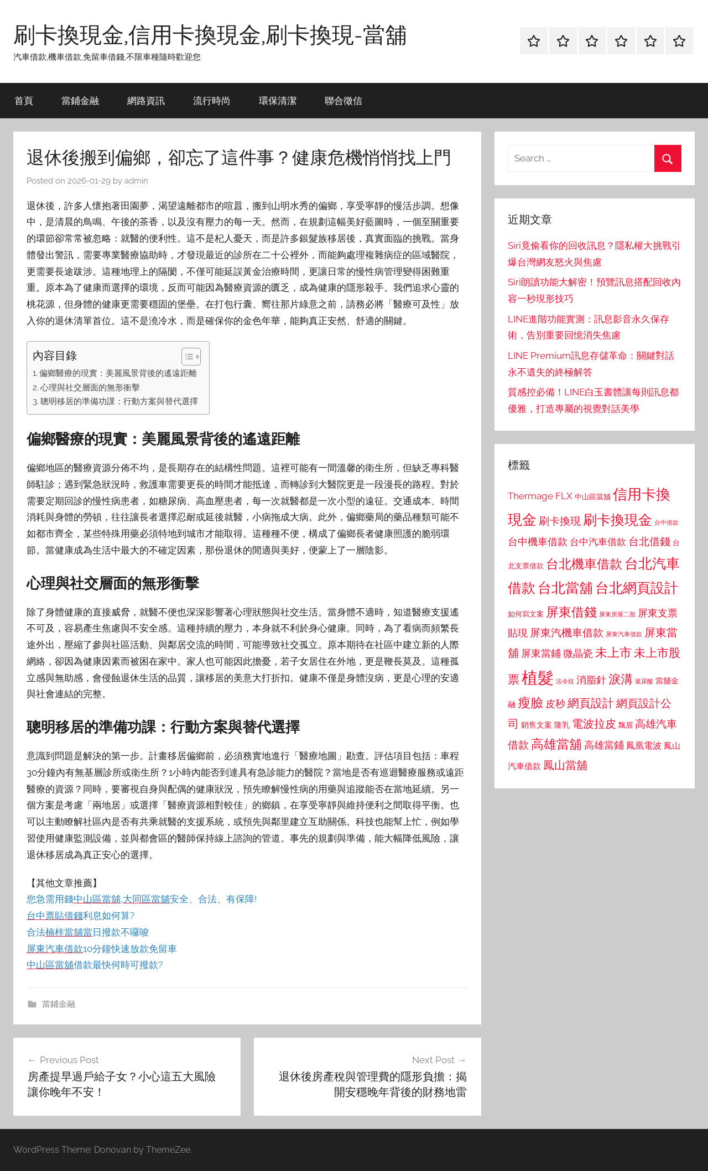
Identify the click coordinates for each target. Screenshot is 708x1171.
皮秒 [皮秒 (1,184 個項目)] (555, 703)
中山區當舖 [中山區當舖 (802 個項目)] (593, 497)
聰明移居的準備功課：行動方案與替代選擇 (119, 401)
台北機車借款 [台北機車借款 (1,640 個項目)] (584, 563)
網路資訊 (146, 100)
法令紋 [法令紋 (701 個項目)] (565, 681)
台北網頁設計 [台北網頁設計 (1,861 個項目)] (636, 588)
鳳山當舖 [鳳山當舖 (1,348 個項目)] (565, 765)
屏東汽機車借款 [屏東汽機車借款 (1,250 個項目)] (566, 632)
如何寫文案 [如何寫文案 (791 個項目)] (526, 614)
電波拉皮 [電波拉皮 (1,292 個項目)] (594, 724)
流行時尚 (212, 100)
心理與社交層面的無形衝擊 (90, 388)
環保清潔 (277, 100)
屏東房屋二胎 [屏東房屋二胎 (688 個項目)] (617, 614)
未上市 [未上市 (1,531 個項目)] (613, 652)
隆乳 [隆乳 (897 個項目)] (562, 724)
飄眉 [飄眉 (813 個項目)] (625, 725)
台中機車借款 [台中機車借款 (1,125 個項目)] (538, 541)
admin (136, 181)
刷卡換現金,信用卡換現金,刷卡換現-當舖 (210, 34)
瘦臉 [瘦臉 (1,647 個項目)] (530, 702)
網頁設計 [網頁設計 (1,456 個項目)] (591, 703)
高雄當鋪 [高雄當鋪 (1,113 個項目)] (604, 745)
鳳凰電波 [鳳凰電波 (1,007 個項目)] (644, 745)
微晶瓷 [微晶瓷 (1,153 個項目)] (578, 653)
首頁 (23, 100)
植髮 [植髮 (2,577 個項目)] (538, 677)
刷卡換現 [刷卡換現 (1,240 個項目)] (560, 521)
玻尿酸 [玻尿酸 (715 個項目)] (644, 681)
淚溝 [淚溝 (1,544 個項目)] (620, 679)
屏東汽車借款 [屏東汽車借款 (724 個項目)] (624, 634)
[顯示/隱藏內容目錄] (185, 356)
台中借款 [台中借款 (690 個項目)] (666, 522)
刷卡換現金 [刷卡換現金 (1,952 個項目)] (617, 519)
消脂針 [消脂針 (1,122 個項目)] (591, 680)
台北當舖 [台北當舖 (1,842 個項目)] (565, 588)
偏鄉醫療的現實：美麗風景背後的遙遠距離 (118, 373)
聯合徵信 (343, 100)
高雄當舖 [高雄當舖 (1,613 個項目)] (556, 744)
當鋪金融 (80, 100)
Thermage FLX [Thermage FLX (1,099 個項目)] (540, 495)
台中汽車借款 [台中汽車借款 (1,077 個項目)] (598, 541)
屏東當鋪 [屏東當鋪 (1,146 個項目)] (541, 653)
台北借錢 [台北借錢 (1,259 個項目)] (649, 541)
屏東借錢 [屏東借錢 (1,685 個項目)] (571, 611)
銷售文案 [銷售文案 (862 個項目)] (536, 724)
